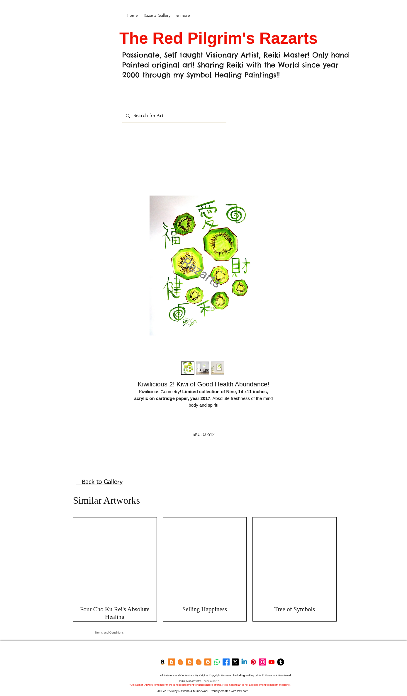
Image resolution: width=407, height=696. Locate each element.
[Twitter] (235, 662)
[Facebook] (226, 662)
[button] (157, 15)
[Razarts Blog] (180, 662)
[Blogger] (171, 662)
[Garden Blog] (198, 662)
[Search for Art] (173, 115)
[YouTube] (271, 662)
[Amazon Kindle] (162, 662)
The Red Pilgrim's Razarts (220, 38)
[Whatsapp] (217, 662)
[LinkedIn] (244, 662)
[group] (204, 569)
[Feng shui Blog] (207, 662)
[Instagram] (262, 662)
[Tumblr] (280, 662)
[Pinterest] (253, 662)
